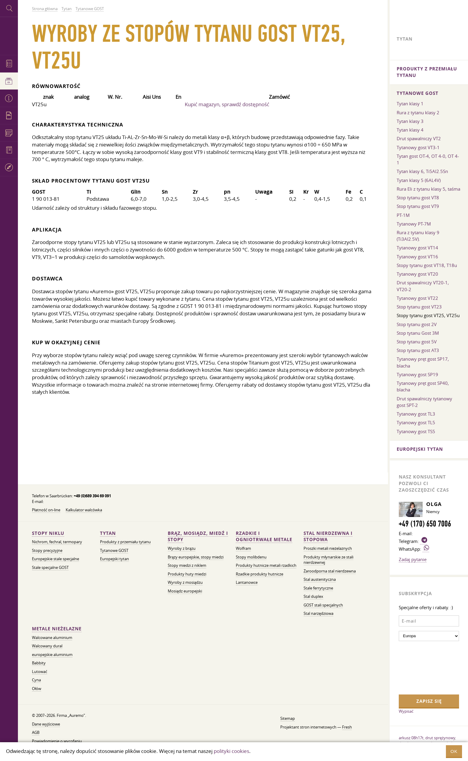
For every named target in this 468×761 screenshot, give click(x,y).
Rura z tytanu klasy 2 (418, 112)
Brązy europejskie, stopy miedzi (196, 557)
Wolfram (243, 548)
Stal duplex (313, 596)
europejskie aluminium (52, 654)
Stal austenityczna (320, 579)
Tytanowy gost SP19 (417, 374)
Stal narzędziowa (318, 613)
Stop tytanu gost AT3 (418, 350)
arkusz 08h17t (411, 737)
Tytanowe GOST (114, 550)
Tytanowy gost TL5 (416, 422)
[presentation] (423, 667)
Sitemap (287, 718)
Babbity (39, 663)
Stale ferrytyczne (318, 588)
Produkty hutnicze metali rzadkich (266, 565)
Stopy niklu (48, 533)
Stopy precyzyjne (47, 550)
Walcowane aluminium (52, 637)
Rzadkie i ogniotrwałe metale (264, 536)
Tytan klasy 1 (410, 103)
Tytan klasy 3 (410, 121)
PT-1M (403, 215)
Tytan (108, 533)
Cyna (36, 680)
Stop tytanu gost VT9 (418, 206)
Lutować (39, 671)
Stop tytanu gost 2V (417, 324)
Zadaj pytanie (413, 559)
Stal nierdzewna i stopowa (328, 536)
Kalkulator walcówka (84, 510)
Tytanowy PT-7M (414, 224)
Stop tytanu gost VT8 (418, 197)
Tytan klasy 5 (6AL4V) (419, 180)
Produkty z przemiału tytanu (125, 541)
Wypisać (406, 711)
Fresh (347, 727)
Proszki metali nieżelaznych (328, 548)
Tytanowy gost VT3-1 (418, 147)
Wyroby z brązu (181, 548)
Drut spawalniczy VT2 (419, 138)
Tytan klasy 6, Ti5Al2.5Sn (422, 171)
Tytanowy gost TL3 (416, 414)
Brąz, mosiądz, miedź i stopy (198, 536)
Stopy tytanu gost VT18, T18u (427, 265)
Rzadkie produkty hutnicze (259, 574)
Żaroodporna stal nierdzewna (330, 571)
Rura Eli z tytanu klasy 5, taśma (428, 189)
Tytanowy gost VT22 (417, 298)
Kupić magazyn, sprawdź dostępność (227, 104)
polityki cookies (231, 751)
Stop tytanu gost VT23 (419, 307)
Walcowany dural (47, 646)
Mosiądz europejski (185, 591)
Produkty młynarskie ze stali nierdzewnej (328, 560)
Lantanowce (247, 582)
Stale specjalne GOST (50, 567)
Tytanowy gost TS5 (416, 431)
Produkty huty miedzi (187, 574)
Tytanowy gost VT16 (417, 257)
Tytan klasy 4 (410, 130)
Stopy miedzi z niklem (187, 565)
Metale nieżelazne (56, 629)
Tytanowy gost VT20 (417, 274)
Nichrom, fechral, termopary (57, 541)
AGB (35, 732)
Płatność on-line (46, 510)
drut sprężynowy (440, 737)
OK (454, 751)
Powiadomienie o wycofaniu (57, 741)
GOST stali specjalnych (323, 605)
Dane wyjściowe (46, 724)
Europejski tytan (114, 558)
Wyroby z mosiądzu (185, 582)
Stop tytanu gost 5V (417, 342)
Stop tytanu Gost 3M (418, 333)
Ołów (36, 688)
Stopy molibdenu (251, 557)
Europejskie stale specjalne (55, 558)
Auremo (9, 35)
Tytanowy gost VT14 (417, 248)
